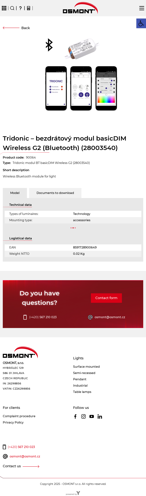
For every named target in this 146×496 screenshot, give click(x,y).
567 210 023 (43, 317)
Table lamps (82, 392)
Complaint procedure (19, 416)
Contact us (12, 466)
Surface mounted (86, 366)
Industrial (80, 385)
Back (25, 28)
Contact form (106, 298)
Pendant (79, 379)
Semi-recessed (84, 373)
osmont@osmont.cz (110, 317)
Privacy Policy (13, 422)
